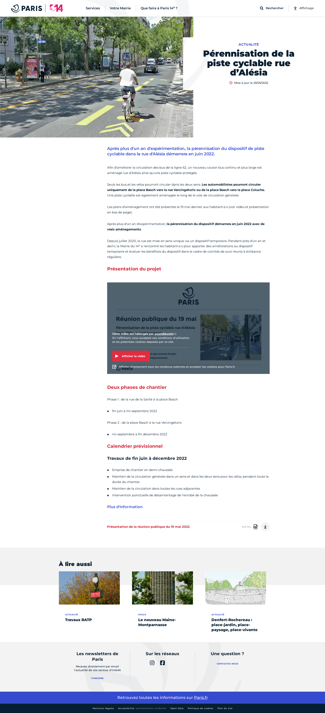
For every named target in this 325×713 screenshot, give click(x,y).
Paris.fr (201, 697)
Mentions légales (103, 708)
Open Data (177, 708)
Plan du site (225, 708)
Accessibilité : (142, 708)
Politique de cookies (200, 708)
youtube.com (164, 333)
